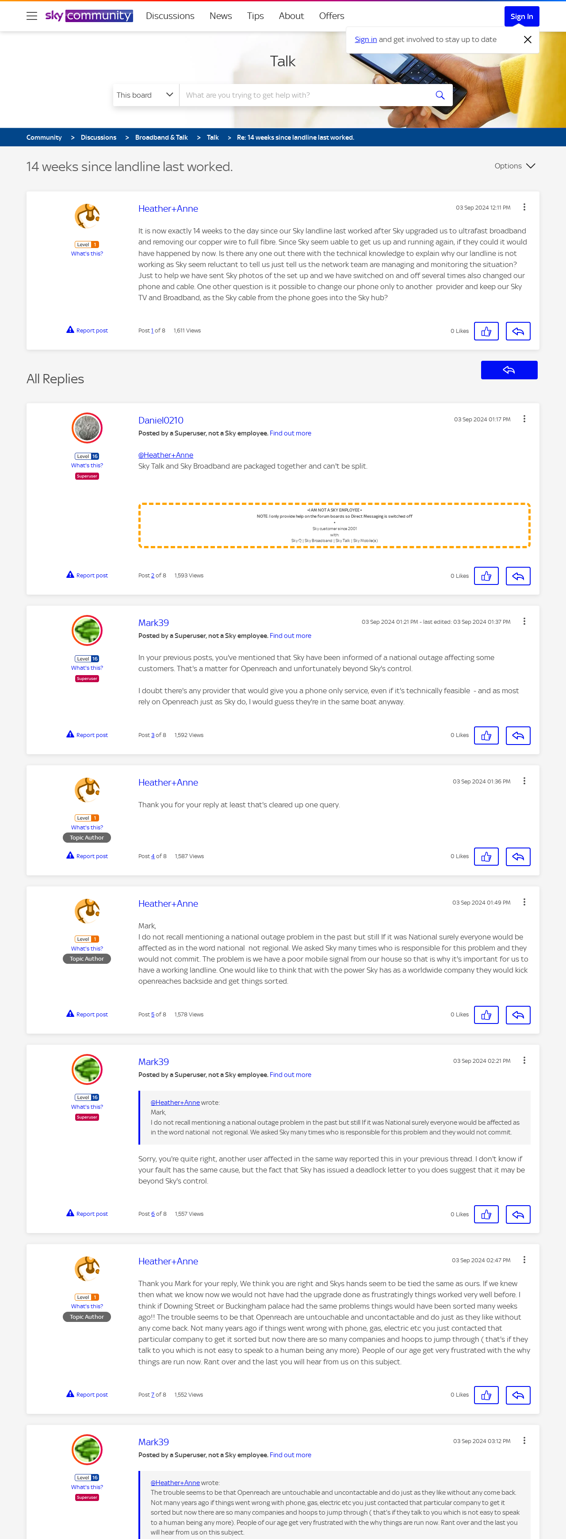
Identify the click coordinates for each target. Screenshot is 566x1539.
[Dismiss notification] (528, 40)
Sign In (522, 16)
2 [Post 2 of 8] (152, 575)
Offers (331, 16)
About (291, 16)
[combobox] (302, 95)
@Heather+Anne (165, 455)
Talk (283, 61)
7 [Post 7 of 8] (152, 1394)
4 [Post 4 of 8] (153, 856)
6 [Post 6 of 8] (153, 1214)
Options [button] (508, 165)
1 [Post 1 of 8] (152, 330)
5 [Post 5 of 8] (152, 1014)
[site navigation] (32, 16)
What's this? (87, 253)
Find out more (290, 433)
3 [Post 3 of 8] (152, 735)
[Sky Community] (89, 16)
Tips (255, 16)
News (221, 16)
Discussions (170, 16)
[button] (524, 207)
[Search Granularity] (146, 95)
